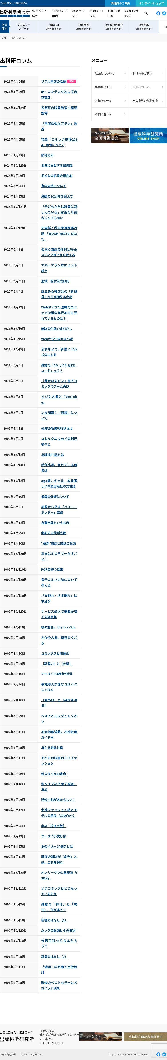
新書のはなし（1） (54, 956)
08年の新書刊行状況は (57, 428)
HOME (3, 37)
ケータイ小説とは (53, 836)
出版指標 (144, 26)
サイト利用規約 (8, 1054)
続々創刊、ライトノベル (58, 627)
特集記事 (54, 26)
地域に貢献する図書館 (56, 165)
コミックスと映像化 (55, 653)
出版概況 (84, 26)
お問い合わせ (131, 13)
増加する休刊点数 (53, 533)
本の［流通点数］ (53, 826)
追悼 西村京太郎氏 (55, 281)
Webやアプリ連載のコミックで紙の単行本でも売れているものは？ (59, 312)
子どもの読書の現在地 (56, 175)
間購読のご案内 (120, 3)
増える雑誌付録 (52, 747)
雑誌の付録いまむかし (56, 328)
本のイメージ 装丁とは (57, 846)
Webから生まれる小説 (57, 339)
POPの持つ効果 (52, 569)
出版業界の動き (113, 26)
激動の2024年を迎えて (57, 196)
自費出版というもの (55, 522)
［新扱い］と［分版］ (56, 663)
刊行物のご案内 (60, 13)
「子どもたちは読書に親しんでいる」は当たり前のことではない (59, 212)
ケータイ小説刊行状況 (56, 673)
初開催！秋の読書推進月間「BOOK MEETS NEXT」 (59, 233)
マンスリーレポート (23, 26)
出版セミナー (78, 13)
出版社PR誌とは (52, 454)
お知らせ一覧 (114, 13)
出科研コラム (96, 13)
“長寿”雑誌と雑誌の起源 (58, 543)
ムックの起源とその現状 (58, 930)
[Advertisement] (129, 185)
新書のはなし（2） (54, 920)
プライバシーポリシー (30, 1054)
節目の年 (47, 155)
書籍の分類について (55, 496)
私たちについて (39, 13)
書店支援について (53, 186)
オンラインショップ (151, 3)
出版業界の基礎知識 (145, 100)
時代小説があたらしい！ (58, 799)
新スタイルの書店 (53, 773)
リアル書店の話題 (58, 81)
